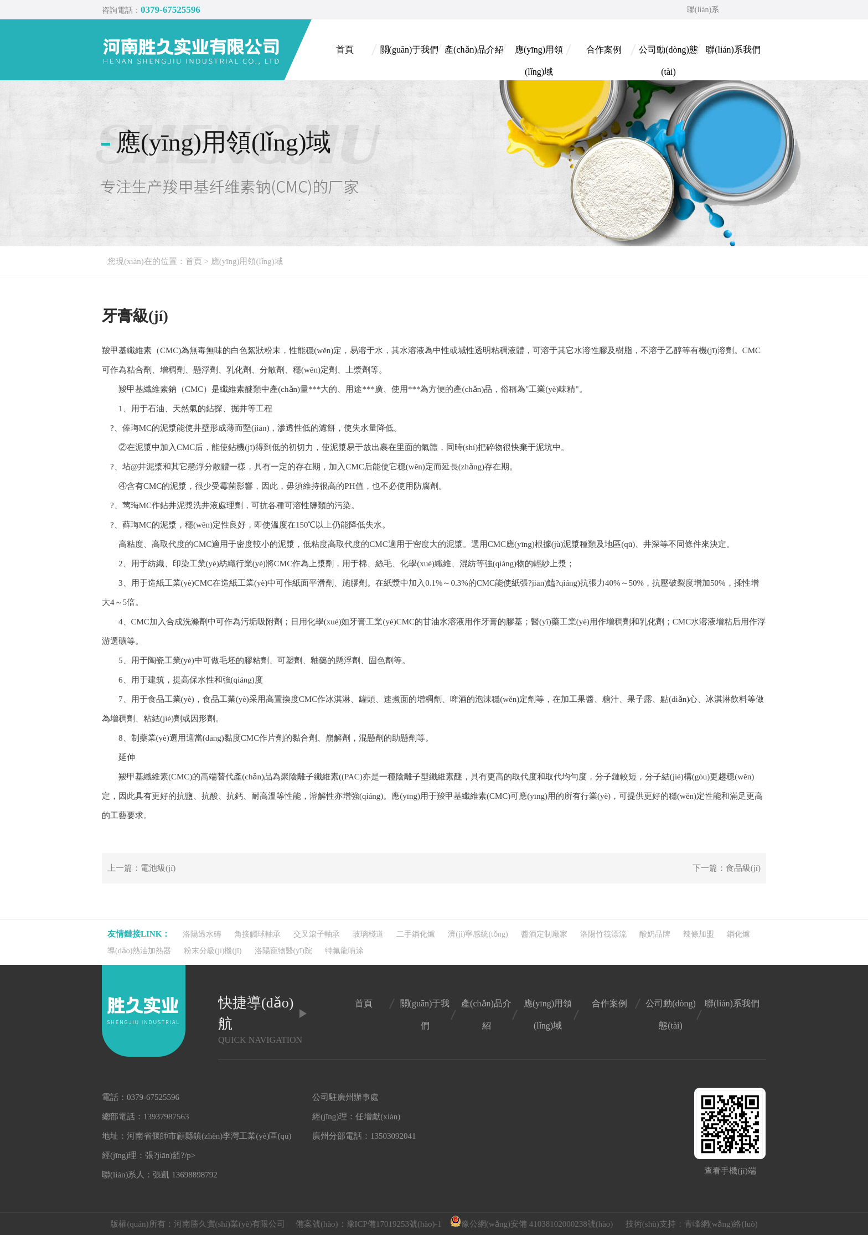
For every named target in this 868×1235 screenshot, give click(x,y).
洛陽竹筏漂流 (603, 934)
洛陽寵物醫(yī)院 (283, 951)
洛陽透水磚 (202, 934)
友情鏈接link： (138, 933)
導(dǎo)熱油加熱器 (139, 951)
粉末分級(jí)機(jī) (212, 951)
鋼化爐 (738, 934)
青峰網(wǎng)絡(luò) (721, 1224)
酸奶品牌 (654, 934)
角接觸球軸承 (257, 934)
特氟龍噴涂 (344, 951)
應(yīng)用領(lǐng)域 (247, 261)
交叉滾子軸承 (316, 934)
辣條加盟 (698, 934)
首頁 (193, 261)
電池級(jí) (158, 868)
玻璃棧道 (368, 934)
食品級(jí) (743, 868)
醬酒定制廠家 (544, 934)
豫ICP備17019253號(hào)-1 (394, 1224)
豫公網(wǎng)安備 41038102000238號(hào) (531, 1224)
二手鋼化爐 (415, 934)
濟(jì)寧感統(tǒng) (478, 934)
